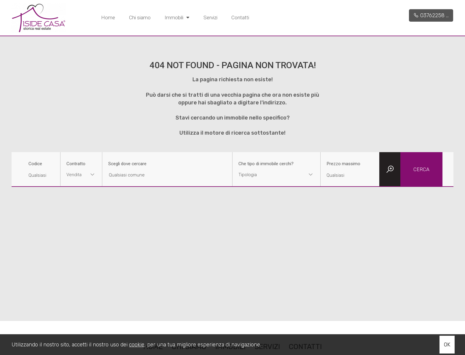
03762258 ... (431, 15)
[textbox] (268, 174)
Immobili (177, 17)
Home (108, 17)
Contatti (240, 17)
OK (447, 344)
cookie (136, 344)
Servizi (210, 17)
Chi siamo (140, 17)
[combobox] (81, 175)
